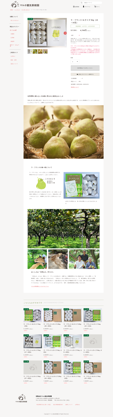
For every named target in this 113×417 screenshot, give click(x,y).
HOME (11, 9)
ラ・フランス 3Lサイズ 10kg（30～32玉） (72, 325)
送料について (69, 404)
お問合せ (77, 404)
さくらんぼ (13, 30)
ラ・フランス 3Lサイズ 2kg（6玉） (72, 377)
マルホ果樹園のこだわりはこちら (40, 286)
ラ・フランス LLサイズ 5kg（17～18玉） (32, 351)
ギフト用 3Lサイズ (26, 9)
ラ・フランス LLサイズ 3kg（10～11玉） (92, 325)
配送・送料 (14, 60)
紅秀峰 (12, 37)
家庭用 (12, 41)
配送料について (75, 87)
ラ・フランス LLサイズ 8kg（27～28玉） (32, 377)
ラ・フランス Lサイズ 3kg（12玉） (53, 351)
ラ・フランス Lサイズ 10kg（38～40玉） (52, 325)
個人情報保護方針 (58, 404)
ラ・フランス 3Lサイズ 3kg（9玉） (32, 325)
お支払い (13, 56)
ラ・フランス (17, 9)
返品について (14, 63)
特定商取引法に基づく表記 (44, 404)
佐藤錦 (12, 33)
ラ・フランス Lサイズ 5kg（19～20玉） (73, 351)
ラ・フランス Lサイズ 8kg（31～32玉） (93, 351)
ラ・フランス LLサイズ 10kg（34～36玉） (52, 377)
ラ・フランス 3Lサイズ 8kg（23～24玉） (92, 377)
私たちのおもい (15, 20)
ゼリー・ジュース (14, 45)
